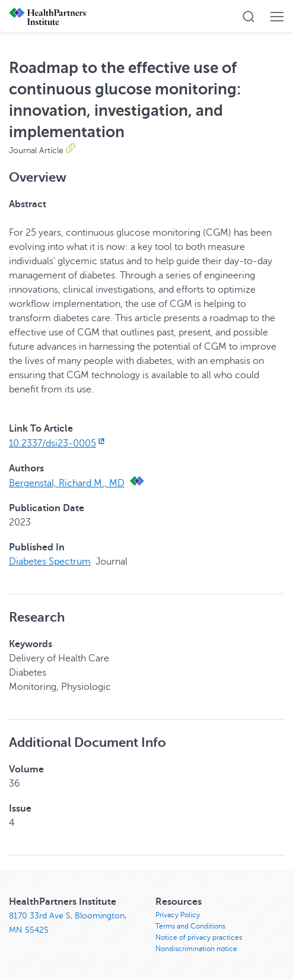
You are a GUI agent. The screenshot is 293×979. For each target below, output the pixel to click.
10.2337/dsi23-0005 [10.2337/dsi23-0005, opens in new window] (58, 443)
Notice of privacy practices (198, 937)
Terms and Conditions (190, 926)
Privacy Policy (177, 915)
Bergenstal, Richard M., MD (67, 483)
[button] (248, 16)
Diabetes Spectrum (50, 561)
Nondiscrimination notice (196, 949)
